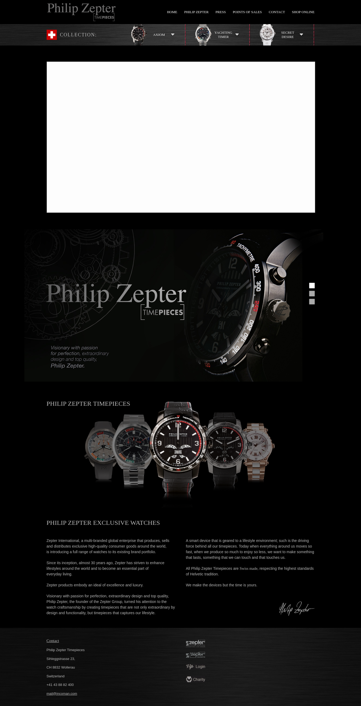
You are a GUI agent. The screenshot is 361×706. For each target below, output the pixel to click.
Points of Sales (247, 12)
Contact (277, 12)
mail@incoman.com (62, 694)
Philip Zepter (196, 12)
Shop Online (303, 12)
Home (172, 12)
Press (220, 12)
